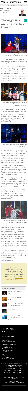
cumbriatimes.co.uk (17, 368)
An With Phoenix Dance (11, 299)
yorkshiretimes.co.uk (19, 372)
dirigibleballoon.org (8, 370)
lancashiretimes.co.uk (19, 370)
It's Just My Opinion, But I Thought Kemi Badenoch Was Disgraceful (12, 317)
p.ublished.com (13, 366)
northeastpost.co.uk (9, 372)
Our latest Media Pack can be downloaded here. (14, 385)
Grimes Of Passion (9, 311)
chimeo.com (9, 368)
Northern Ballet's (12, 293)
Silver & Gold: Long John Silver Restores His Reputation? (12, 305)
